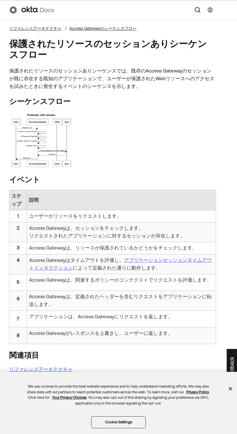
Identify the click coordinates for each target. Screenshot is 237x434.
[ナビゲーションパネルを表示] (225, 10)
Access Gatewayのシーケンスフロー (103, 28)
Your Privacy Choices (69, 397)
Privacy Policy (197, 392)
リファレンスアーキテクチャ (35, 28)
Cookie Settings (118, 422)
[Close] (230, 388)
